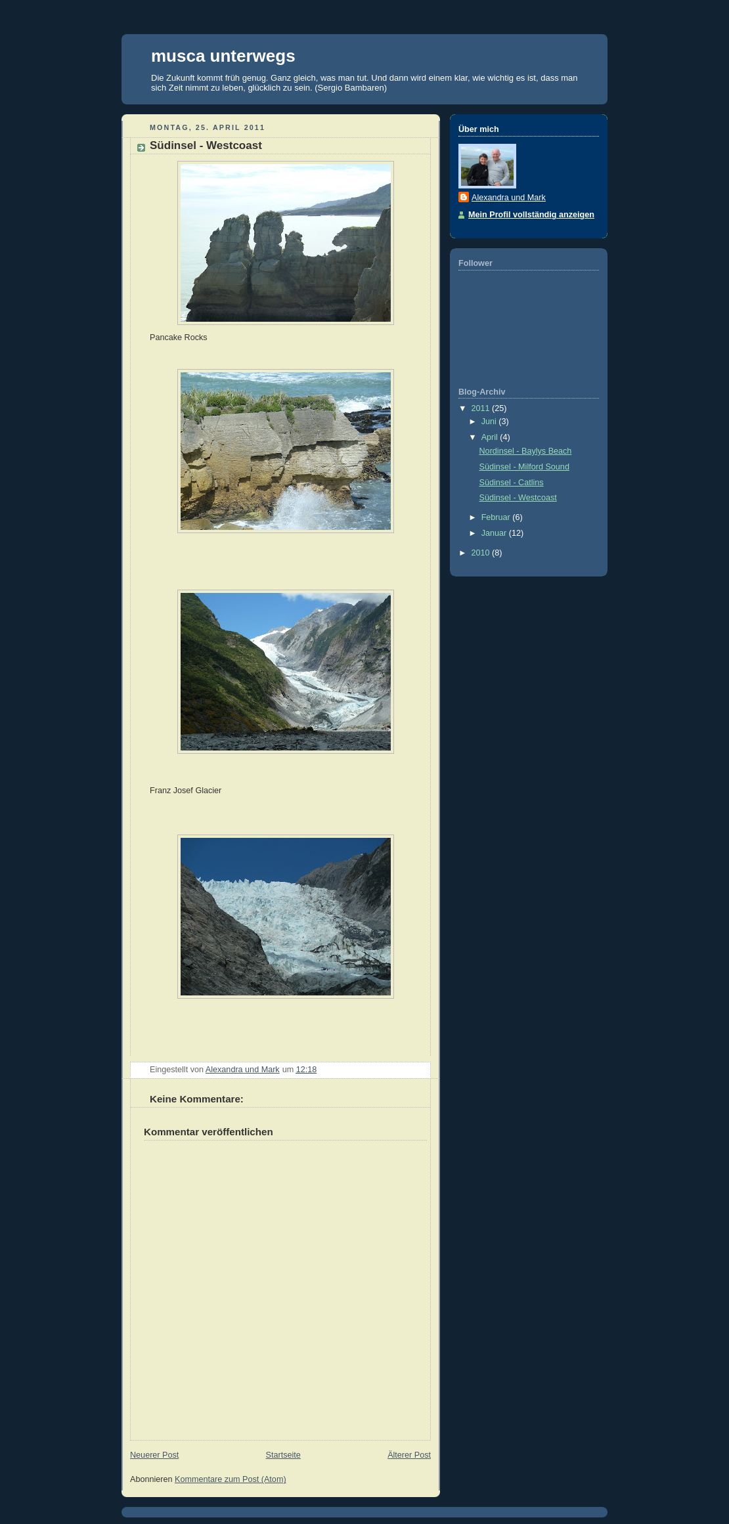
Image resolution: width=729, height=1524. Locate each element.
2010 (482, 552)
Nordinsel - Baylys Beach (525, 451)
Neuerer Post (154, 1455)
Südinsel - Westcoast (518, 497)
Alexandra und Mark (509, 197)
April (490, 437)
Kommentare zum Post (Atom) (230, 1479)
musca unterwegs (223, 56)
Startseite (283, 1455)
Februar (497, 517)
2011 (482, 408)
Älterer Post (409, 1455)
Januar (495, 533)
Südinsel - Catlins (511, 482)
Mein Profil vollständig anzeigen (531, 214)
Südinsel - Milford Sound (524, 466)
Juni (490, 421)
